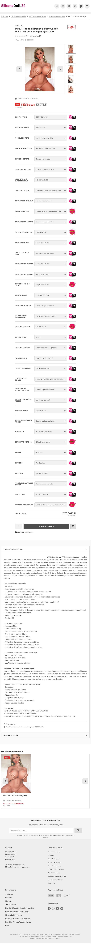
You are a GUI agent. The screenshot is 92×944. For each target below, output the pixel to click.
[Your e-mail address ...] (41, 830)
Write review (34, 36)
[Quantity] (18, 526)
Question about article (24, 532)
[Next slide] (60, 69)
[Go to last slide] (19, 69)
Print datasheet (11, 724)
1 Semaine (35, 99)
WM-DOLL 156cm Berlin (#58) (15, 796)
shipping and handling (30, 934)
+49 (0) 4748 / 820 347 (16, 864)
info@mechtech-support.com (19, 867)
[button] (71, 49)
